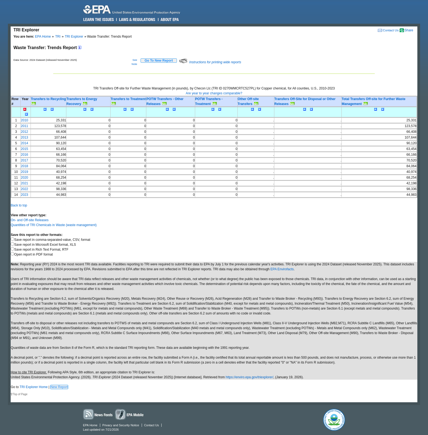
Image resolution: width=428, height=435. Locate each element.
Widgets (129, 414)
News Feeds (98, 414)
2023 (24, 195)
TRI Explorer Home (34, 387)
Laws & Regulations (136, 20)
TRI (57, 36)
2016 (24, 155)
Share (409, 30)
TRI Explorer (74, 36)
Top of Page (20, 394)
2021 (24, 183)
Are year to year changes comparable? (214, 93)
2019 (24, 172)
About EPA (169, 20)
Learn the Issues (98, 20)
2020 (24, 177)
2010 (24, 120)
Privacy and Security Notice (120, 425)
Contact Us (391, 30)
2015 (24, 149)
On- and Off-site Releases (30, 220)
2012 (24, 132)
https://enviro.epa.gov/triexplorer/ (250, 377)
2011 (24, 126)
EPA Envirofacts (282, 269)
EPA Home (43, 36)
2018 (24, 166)
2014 (24, 143)
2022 (24, 189)
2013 (24, 137)
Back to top (19, 205)
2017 (24, 160)
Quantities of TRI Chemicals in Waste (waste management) (54, 225)
